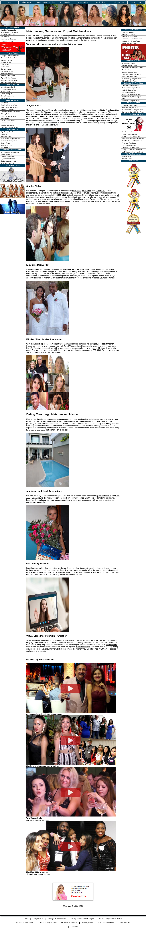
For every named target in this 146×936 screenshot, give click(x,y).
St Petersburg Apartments (10, 152)
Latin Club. (100, 191)
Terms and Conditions (106, 923)
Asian (94, 110)
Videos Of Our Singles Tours (131, 136)
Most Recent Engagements (10, 138)
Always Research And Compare (133, 138)
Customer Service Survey (9, 127)
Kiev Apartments (6, 154)
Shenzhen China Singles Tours (132, 110)
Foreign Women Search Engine (82, 919)
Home (9, 2)
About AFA (4, 103)
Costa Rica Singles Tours (130, 101)
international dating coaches (57, 419)
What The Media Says (8, 116)
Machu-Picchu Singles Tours (131, 94)
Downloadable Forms (129, 43)
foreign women (85, 421)
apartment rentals (103, 496)
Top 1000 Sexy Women (9, 78)
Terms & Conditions (7, 109)
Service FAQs (5, 118)
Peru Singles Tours (128, 92)
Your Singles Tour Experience (132, 141)
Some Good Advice (7, 96)
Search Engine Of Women (10, 80)
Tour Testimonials (7, 123)
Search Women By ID (8, 82)
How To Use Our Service (9, 107)
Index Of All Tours (128, 32)
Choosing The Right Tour (130, 147)
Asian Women (5, 67)
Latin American (107, 110)
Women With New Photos (10, 58)
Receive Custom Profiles (25, 923)
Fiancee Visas (126, 156)
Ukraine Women (6, 62)
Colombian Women (7, 71)
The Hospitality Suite (129, 145)
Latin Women (5, 64)
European (87, 110)
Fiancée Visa (48, 352)
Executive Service (7, 41)
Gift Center (69, 568)
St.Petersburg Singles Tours (131, 79)
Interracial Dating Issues (9, 141)
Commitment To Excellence (10, 112)
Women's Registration (8, 34)
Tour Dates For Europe (130, 36)
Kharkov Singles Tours (129, 72)
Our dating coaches (110, 424)
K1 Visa (93, 346)
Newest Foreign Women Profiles (110, 919)
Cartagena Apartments (8, 161)
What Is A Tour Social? (129, 143)
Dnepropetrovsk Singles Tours (132, 68)
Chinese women (6, 69)
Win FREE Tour (6, 147)
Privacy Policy (5, 114)
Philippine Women (7, 73)
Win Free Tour (119, 2)
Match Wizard (101, 2)
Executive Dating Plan (72, 271)
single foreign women (51, 201)
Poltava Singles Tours (129, 65)
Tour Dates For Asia (128, 34)
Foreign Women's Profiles (10, 56)
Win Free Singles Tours (48, 923)
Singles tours (78, 116)
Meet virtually (111, 645)
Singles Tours (27, 2)
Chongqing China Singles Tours (133, 112)
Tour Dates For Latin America (132, 39)
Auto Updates (5, 98)
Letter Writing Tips (7, 94)
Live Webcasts (124, 923)
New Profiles (83, 2)
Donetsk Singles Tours (129, 70)
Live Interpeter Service (8, 87)
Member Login (136, 2)
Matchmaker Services (8, 39)
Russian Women (6, 60)
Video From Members (129, 134)
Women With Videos (8, 76)
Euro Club (76, 191)
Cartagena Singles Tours (130, 85)
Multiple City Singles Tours (131, 41)
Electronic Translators (8, 89)
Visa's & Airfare (127, 159)
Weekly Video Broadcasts (132, 152)
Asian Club (86, 191)
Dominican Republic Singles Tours (131, 97)
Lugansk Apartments (8, 159)
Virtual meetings (83, 647)
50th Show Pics (6, 145)
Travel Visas (69, 346)
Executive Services (71, 269)
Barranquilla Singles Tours (131, 88)
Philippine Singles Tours (130, 107)
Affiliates (74, 927)
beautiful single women (55, 112)
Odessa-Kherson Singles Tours (132, 74)
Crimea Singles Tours (129, 81)
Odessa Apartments (7, 156)
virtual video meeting (73, 640)
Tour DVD (4, 134)
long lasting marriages (35, 430)
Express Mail (5, 91)
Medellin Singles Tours (129, 90)
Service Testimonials (8, 120)
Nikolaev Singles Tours (130, 76)
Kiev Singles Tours (128, 63)
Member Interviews (7, 125)
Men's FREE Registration (9, 32)
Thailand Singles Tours (130, 105)
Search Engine (65, 2)
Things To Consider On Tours (132, 150)
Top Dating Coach (7, 132)
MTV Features (6, 136)
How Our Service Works (9, 105)
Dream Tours (5, 143)
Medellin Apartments (8, 163)
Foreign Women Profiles (46, 2)
